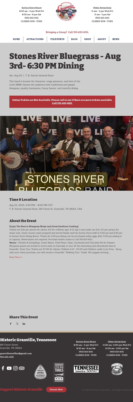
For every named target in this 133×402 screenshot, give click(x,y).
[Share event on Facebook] (10, 324)
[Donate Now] (56, 389)
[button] (35, 39)
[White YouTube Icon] (9, 368)
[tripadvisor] (22, 368)
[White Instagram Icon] (15, 368)
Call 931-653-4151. (62, 103)
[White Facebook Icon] (3, 368)
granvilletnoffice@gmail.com (16, 353)
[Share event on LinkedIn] (24, 324)
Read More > (15, 257)
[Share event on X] (17, 324)
